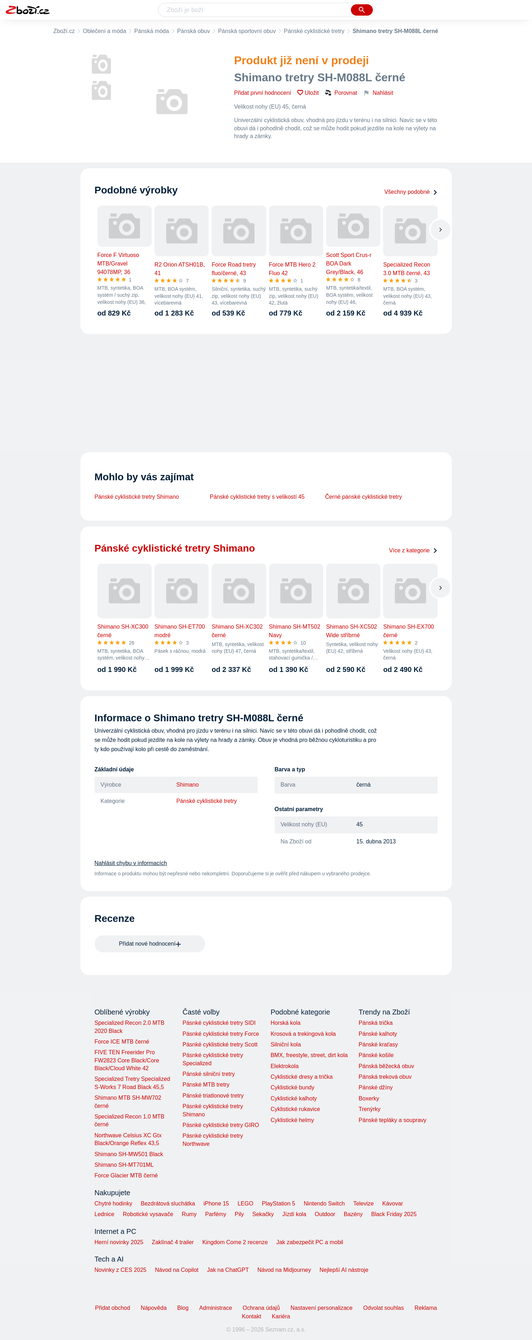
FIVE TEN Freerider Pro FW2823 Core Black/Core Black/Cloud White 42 (127, 1060)
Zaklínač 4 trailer (173, 1242)
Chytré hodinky (114, 1203)
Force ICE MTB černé (122, 1042)
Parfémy (215, 1214)
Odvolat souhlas (383, 1308)
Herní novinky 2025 (119, 1242)
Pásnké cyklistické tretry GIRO (221, 1125)
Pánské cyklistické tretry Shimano (137, 497)
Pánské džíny (376, 1087)
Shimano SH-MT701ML (124, 1165)
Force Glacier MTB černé (126, 1175)
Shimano (188, 785)
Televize (363, 1203)
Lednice (104, 1214)
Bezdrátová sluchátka (168, 1203)
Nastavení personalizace (322, 1308)
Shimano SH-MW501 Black (129, 1154)
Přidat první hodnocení (262, 93)
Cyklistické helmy (292, 1120)
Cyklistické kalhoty (293, 1098)
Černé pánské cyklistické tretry (363, 497)
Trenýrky (370, 1109)
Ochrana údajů (261, 1308)
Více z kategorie (413, 550)
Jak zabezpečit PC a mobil (309, 1242)
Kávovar (392, 1203)
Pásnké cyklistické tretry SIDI (219, 1023)
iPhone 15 (216, 1203)
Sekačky (263, 1214)
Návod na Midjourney (284, 1270)
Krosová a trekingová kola (303, 1034)
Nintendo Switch (324, 1203)
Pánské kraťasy (378, 1044)
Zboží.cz (64, 31)
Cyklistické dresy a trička (301, 1077)
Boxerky (369, 1098)
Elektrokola (284, 1066)
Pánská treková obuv (385, 1077)
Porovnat (341, 92)
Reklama (425, 1308)
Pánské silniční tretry (209, 1074)
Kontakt (251, 1316)
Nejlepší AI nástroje (343, 1270)
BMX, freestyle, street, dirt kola (309, 1055)
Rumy (189, 1214)
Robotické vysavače (148, 1214)
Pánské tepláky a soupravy (392, 1120)
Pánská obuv (193, 31)
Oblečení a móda (104, 31)
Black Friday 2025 (393, 1214)
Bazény (353, 1214)
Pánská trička (376, 1023)
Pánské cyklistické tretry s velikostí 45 (257, 497)
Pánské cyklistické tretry (314, 31)
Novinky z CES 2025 (121, 1270)
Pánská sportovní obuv (247, 31)
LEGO (245, 1203)
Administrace (215, 1308)
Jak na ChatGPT (228, 1270)
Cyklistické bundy (292, 1087)
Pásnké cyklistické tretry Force (221, 1034)
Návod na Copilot (176, 1270)
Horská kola (285, 1023)
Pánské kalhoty (378, 1034)
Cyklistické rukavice (295, 1109)
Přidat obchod (112, 1308)
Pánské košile (376, 1055)
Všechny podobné (410, 192)
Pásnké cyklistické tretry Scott (220, 1044)
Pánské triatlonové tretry (213, 1096)
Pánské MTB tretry (206, 1085)
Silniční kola (285, 1044)
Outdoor (325, 1214)
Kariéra (281, 1316)
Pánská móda (151, 31)
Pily (239, 1214)
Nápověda (154, 1308)
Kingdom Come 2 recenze (235, 1242)
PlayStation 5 (278, 1203)
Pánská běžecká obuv (386, 1066)
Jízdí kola (294, 1214)
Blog (183, 1308)
